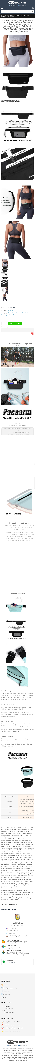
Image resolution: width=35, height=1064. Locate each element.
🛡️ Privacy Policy (6, 991)
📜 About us (4, 985)
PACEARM (10, 310)
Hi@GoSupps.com (9, 1012)
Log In (17, 8)
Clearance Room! (8, 909)
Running (3, 16)
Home (2, 15)
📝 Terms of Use (5, 994)
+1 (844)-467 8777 (11, 962)
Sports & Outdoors (18, 15)
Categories (9, 15)
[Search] (17, 11)
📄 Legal (3, 997)
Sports (27, 15)
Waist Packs (11, 16)
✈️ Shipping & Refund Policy (9, 988)
